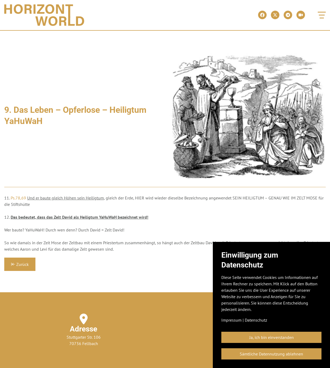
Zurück (20, 264)
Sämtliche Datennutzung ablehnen (271, 354)
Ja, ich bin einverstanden (271, 337)
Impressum (231, 320)
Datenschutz (256, 320)
